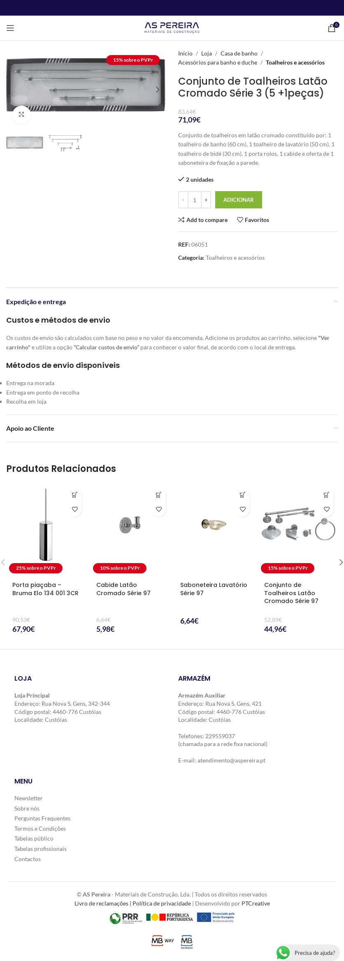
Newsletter (28, 798)
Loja (206, 53)
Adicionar (238, 199)
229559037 (220, 735)
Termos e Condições (40, 828)
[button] (14, 89)
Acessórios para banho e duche (217, 62)
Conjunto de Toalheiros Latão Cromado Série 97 (291, 593)
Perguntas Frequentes (42, 818)
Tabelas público (33, 838)
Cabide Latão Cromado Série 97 (123, 589)
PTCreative (256, 903)
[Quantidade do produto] (194, 199)
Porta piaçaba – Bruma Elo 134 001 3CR (45, 589)
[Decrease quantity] (183, 199)
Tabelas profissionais (40, 848)
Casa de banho (239, 53)
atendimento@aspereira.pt (231, 760)
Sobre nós (27, 808)
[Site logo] (172, 27)
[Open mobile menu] (10, 28)
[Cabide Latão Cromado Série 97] (130, 530)
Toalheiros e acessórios (295, 62)
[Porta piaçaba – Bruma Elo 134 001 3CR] (46, 530)
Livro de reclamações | (103, 903)
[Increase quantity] (206, 199)
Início (185, 53)
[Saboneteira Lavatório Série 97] (214, 530)
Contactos (27, 858)
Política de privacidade (161, 903)
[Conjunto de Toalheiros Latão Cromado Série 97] (298, 530)
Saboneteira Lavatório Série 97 (213, 589)
